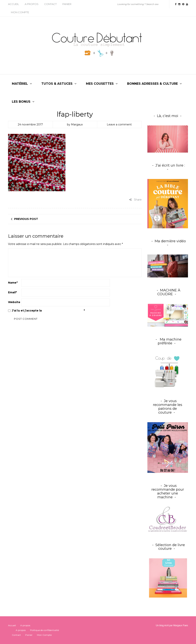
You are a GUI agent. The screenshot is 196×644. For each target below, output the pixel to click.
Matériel (20, 83)
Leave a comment (119, 124)
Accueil (13, 4)
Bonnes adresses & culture (152, 83)
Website (14, 302)
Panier (66, 4)
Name (13, 282)
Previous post (26, 219)
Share (135, 199)
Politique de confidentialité (63, 310)
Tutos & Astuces (57, 83)
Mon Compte (20, 12)
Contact (50, 4)
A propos (31, 4)
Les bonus (21, 101)
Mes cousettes (100, 83)
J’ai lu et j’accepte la (46, 310)
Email (12, 292)
